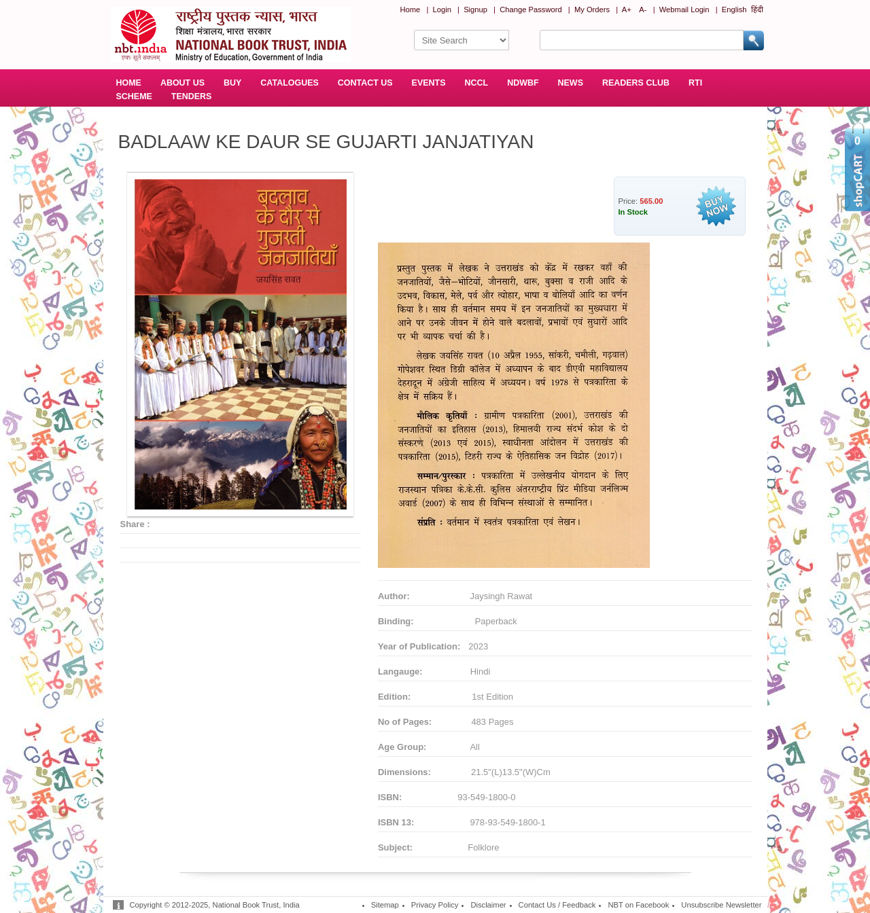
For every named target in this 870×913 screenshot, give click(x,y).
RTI (695, 83)
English (734, 9)
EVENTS (429, 83)
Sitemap (385, 905)
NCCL (477, 83)
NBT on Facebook (638, 905)
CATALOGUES (289, 83)
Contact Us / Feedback (557, 905)
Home (410, 9)
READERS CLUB (635, 83)
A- (642, 9)
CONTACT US (365, 83)
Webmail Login (684, 9)
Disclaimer (488, 905)
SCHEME (134, 96)
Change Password (530, 9)
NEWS (570, 83)
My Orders (592, 9)
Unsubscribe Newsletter (721, 905)
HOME (128, 83)
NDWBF (522, 83)
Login (442, 9)
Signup (475, 9)
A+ (626, 9)
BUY (232, 83)
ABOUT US (182, 83)
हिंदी (757, 9)
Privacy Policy (435, 905)
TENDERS (191, 96)
